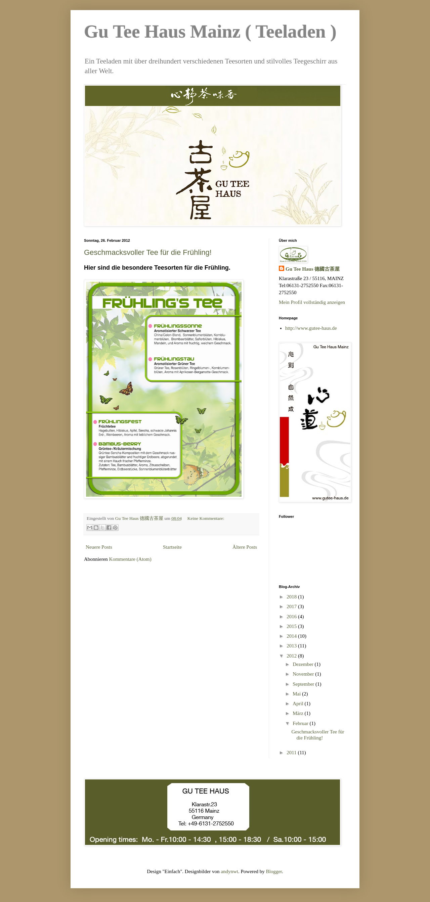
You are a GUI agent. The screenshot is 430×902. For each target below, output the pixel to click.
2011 (292, 752)
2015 (292, 626)
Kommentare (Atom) (130, 559)
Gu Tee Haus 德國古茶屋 (313, 269)
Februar (301, 723)
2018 (292, 596)
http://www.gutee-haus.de (311, 328)
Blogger (274, 871)
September (304, 684)
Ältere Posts (244, 547)
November (304, 674)
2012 (292, 656)
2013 (292, 645)
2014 (292, 636)
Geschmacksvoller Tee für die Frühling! (148, 252)
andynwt (229, 871)
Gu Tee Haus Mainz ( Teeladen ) (210, 31)
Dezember (303, 664)
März (298, 713)
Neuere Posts (99, 547)
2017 (292, 606)
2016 (292, 616)
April (298, 703)
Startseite (172, 547)
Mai (297, 693)
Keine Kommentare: (205, 518)
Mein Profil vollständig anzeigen (312, 302)
